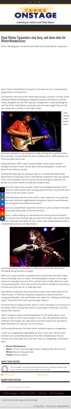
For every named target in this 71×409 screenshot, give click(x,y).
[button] (35, 28)
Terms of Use (50, 406)
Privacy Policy (39, 406)
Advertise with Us (63, 406)
